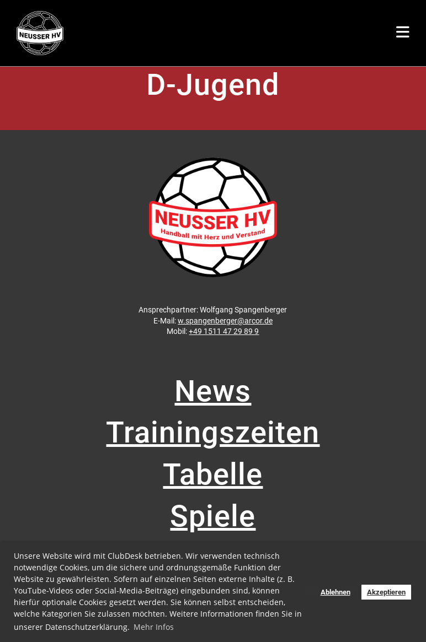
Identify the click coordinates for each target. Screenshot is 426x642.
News (212, 391)
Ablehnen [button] (335, 592)
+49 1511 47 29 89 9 (224, 331)
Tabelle (213, 474)
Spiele (212, 516)
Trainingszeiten (213, 432)
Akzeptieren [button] (386, 592)
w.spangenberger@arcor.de (225, 320)
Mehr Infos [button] (154, 627)
